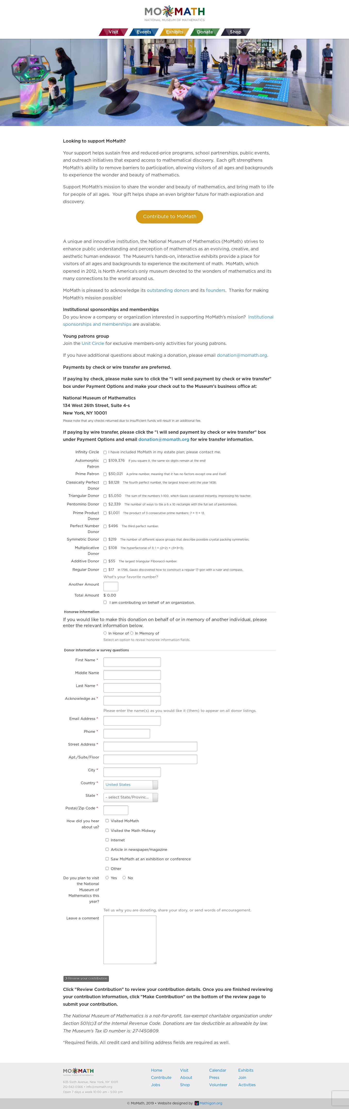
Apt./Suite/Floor (84, 757)
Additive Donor (85, 561)
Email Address (83, 719)
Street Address (83, 744)
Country (89, 783)
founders (215, 290)
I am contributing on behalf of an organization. (152, 603)
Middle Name (87, 673)
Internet (118, 840)
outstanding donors (168, 290)
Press (214, 1078)
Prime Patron (87, 474)
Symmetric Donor (83, 539)
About (186, 1078)
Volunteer (218, 1085)
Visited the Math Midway (133, 831)
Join (242, 1078)
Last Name (87, 686)
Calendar (217, 1070)
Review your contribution (86, 978)
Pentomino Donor (83, 504)
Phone (91, 732)
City (93, 770)
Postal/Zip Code (81, 808)
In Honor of (118, 633)
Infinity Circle (87, 452)
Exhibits (246, 1070)
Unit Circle (93, 344)
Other (116, 869)
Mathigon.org (208, 1103)
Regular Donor (85, 570)
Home (156, 1070)
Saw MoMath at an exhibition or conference (151, 859)
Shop (185, 1085)
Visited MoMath (125, 821)
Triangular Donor (83, 496)
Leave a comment (82, 918)
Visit (184, 1070)
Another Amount (84, 584)
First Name (86, 660)
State (92, 796)
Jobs (155, 1085)
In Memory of (147, 633)
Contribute (161, 1078)
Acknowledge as (81, 699)
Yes (114, 878)
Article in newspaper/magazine (139, 850)
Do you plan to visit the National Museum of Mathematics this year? (81, 889)
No (130, 878)
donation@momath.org (242, 355)
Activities (247, 1085)
